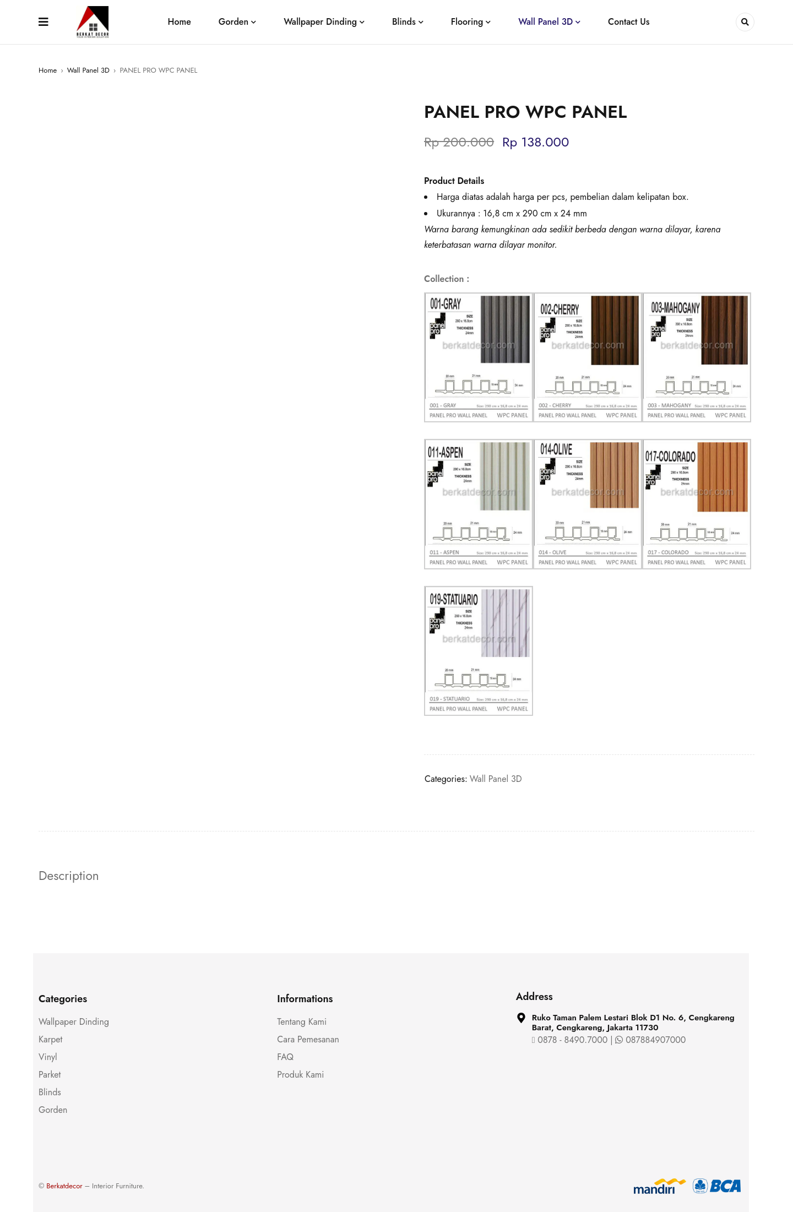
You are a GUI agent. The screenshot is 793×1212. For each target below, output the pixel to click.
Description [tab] (70, 876)
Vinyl (48, 1057)
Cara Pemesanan (308, 1039)
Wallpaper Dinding (74, 1021)
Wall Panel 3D (88, 70)
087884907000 (650, 1040)
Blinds (50, 1092)
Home (48, 70)
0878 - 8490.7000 (570, 1040)
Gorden (53, 1110)
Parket (50, 1074)
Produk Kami (300, 1074)
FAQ (285, 1057)
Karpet (50, 1039)
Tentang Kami (302, 1021)
